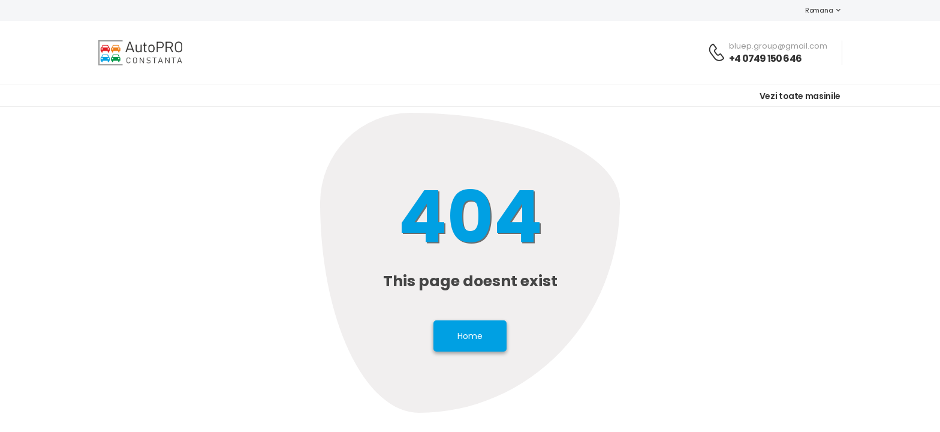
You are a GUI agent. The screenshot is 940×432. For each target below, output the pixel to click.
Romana (813, 10)
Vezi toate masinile (800, 96)
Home (470, 336)
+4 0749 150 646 (765, 58)
